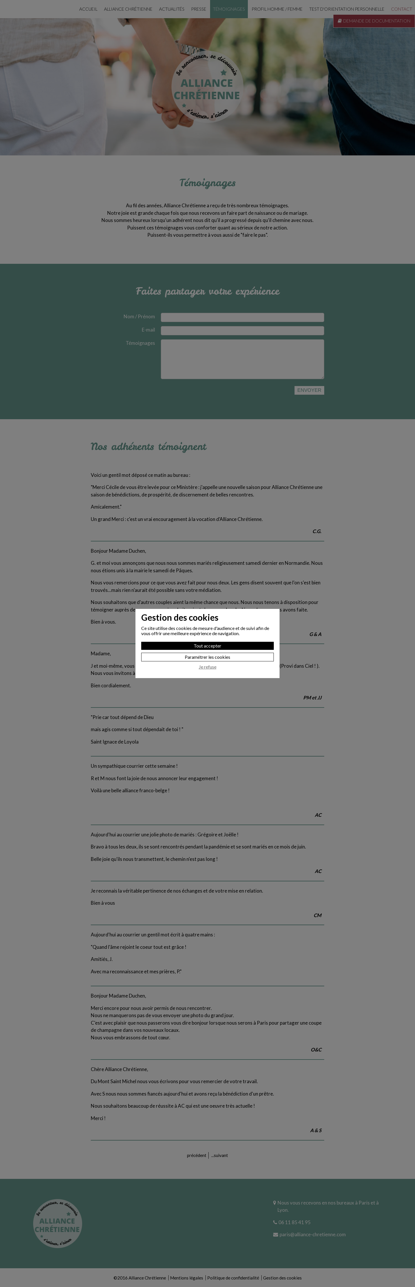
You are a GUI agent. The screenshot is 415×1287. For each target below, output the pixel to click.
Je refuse (207, 666)
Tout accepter (207, 645)
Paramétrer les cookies (207, 657)
